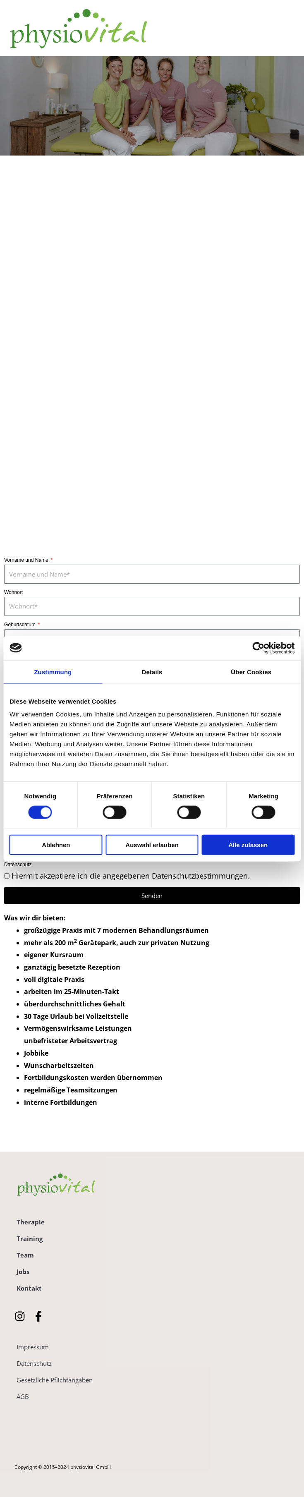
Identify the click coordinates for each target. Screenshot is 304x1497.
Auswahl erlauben (151, 844)
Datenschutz (18, 864)
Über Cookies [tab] (251, 671)
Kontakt (29, 1288)
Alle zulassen (248, 844)
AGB (23, 1396)
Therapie (31, 1222)
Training (30, 1238)
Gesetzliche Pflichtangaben (55, 1380)
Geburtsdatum (20, 625)
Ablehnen (56, 844)
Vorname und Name (27, 560)
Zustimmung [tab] (53, 671)
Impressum (33, 1347)
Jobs (23, 1271)
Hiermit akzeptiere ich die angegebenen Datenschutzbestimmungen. (131, 876)
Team (25, 1255)
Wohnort (13, 592)
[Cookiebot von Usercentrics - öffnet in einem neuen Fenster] (258, 648)
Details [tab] (152, 671)
